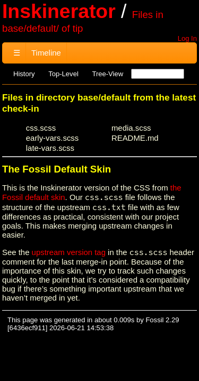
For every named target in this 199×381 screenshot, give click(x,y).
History (24, 74)
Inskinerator (59, 11)
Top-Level (63, 74)
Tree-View (107, 74)
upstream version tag (69, 252)
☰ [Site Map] (16, 52)
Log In (187, 38)
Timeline (46, 52)
